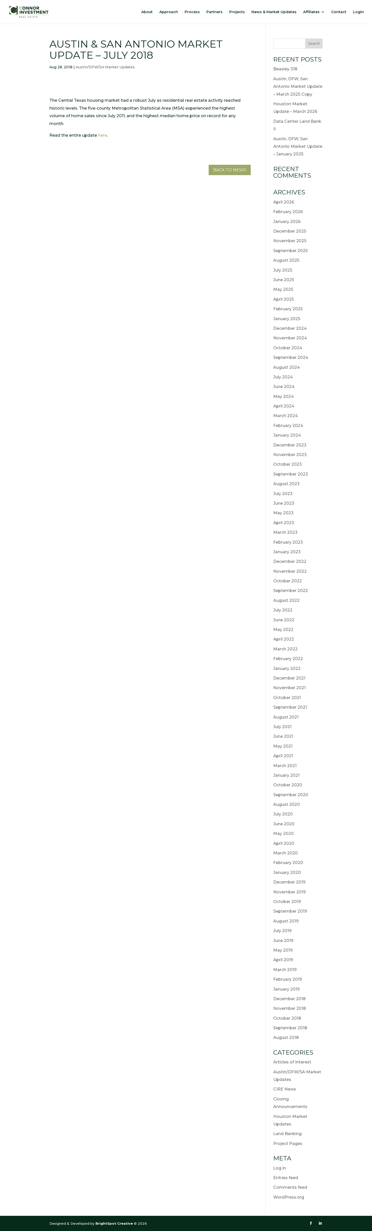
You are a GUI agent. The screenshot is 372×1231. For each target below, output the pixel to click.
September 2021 (290, 707)
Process (192, 12)
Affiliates (311, 12)
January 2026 (287, 221)
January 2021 (286, 775)
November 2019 (289, 892)
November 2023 (290, 454)
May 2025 (283, 289)
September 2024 (290, 357)
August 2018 (286, 1037)
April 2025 (283, 299)
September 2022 (290, 590)
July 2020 (283, 814)
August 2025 (286, 260)
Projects (237, 12)
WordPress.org (288, 1197)
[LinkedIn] (320, 1223)
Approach (168, 12)
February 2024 (288, 425)
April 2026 (283, 202)
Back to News (229, 170)
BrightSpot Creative (114, 1223)
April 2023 (283, 522)
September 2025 (290, 250)
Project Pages (287, 1143)
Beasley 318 (285, 69)
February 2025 (288, 308)
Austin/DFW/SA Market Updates (105, 67)
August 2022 (286, 600)
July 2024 (283, 377)
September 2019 (290, 911)
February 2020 (288, 862)
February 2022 (288, 658)
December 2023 (289, 445)
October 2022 (287, 581)
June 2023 (283, 503)
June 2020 (284, 824)
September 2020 (290, 794)
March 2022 (285, 649)
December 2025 (289, 231)
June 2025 (283, 279)
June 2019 (283, 940)
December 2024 (290, 328)
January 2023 (287, 551)
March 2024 (285, 415)
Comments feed (290, 1187)
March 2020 (285, 853)
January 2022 (287, 668)
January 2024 (287, 435)
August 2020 (286, 804)
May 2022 (283, 629)
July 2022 (282, 610)
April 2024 (283, 406)
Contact (338, 12)
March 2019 (285, 969)
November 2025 (289, 240)
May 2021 (282, 746)
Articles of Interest (292, 1062)
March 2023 (285, 532)
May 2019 (282, 950)
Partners (214, 12)
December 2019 (289, 882)
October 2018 (287, 1018)
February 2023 (288, 542)
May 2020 (283, 833)
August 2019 (286, 921)
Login (358, 12)
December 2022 (289, 561)
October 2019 (287, 901)
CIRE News (284, 1089)
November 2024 (290, 338)
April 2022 (283, 639)
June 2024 (284, 386)
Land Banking (287, 1133)
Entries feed (285, 1177)
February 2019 (287, 979)
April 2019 (283, 959)
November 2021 (289, 687)
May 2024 (283, 396)
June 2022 (283, 620)
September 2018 (290, 1027)
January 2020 (287, 872)
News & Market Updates (274, 12)
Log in (279, 1168)
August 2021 (286, 717)
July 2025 (282, 270)
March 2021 (285, 765)
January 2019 (286, 989)
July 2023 (282, 493)
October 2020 (287, 785)
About (147, 12)
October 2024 (287, 347)
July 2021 (282, 726)
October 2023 (287, 464)
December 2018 (289, 998)
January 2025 (286, 318)
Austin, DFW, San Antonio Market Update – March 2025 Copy (297, 86)
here (102, 135)
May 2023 (283, 512)
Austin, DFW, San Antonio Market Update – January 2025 (297, 146)
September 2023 (290, 474)
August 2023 (286, 483)
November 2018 (289, 1008)
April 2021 (283, 755)
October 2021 (287, 697)
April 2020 (283, 843)
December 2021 (289, 678)
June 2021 (283, 736)
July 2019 (282, 930)
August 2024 (286, 367)
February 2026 (288, 211)
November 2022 (290, 571)
